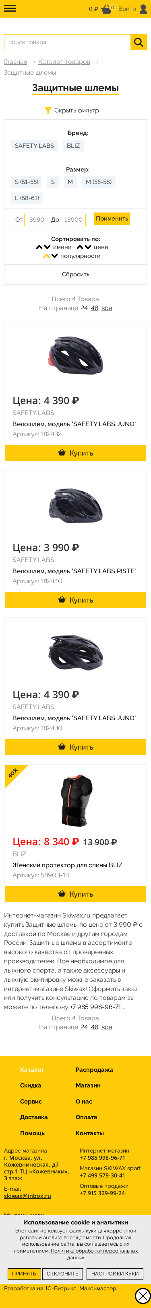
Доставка (34, 1117)
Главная (15, 61)
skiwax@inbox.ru (27, 1196)
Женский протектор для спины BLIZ (67, 865)
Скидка (30, 1085)
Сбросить (75, 274)
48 (94, 308)
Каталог (32, 1069)
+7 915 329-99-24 (102, 1193)
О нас (84, 1101)
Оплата (86, 1117)
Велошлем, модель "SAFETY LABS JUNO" (74, 424)
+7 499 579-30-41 (102, 1175)
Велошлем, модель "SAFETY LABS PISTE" (74, 571)
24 (84, 308)
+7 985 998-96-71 (95, 1007)
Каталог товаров (64, 61)
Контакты (90, 1133)
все (106, 308)
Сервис (31, 1101)
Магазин (88, 1085)
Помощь (32, 1133)
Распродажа (94, 1069)
